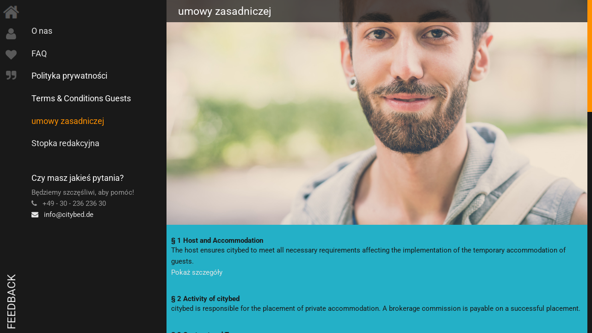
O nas (41, 31)
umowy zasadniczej (67, 121)
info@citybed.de (62, 214)
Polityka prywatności (69, 75)
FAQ (39, 53)
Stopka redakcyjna (65, 143)
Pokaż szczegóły (196, 272)
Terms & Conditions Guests (81, 98)
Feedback (11, 301)
